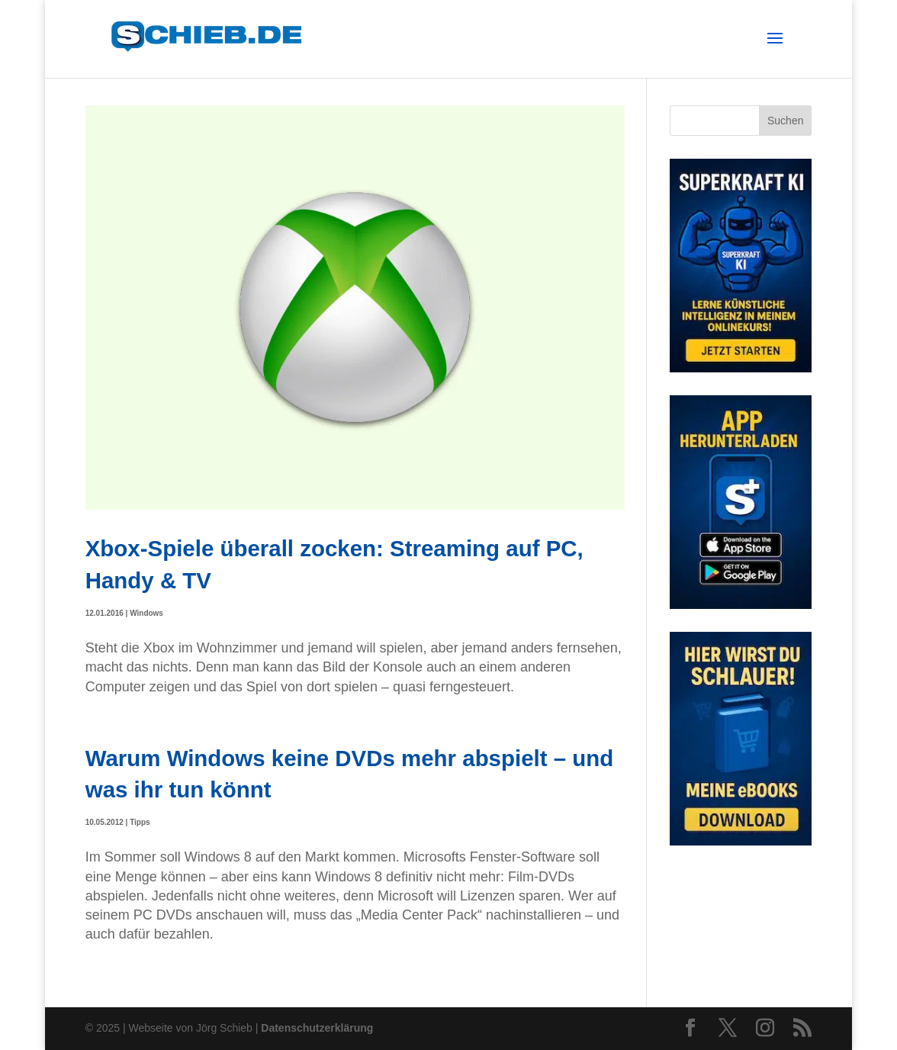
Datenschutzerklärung (317, 1028)
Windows (146, 613)
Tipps (140, 822)
